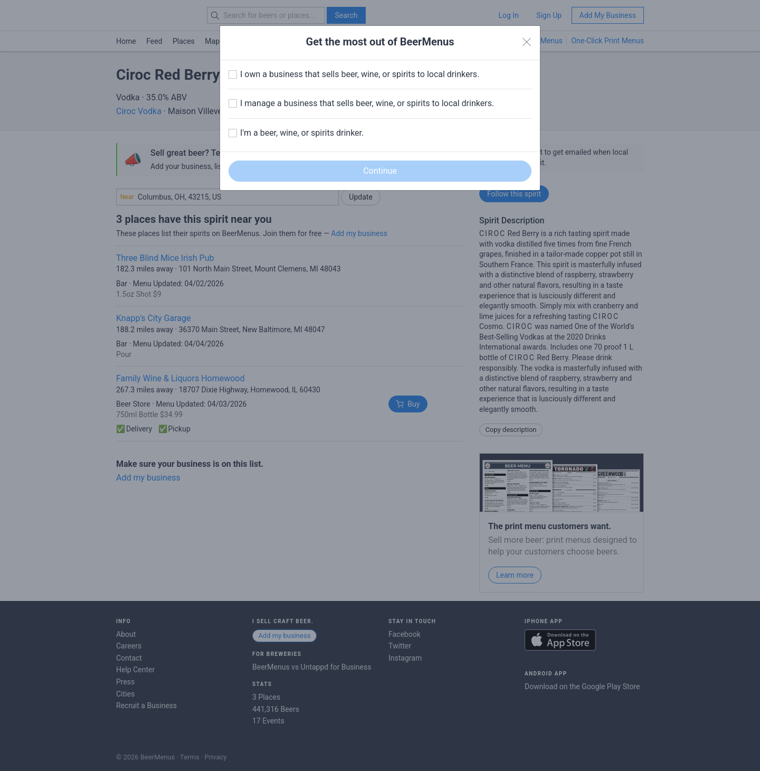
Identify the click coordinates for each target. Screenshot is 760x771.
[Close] (526, 42)
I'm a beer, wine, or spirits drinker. (302, 133)
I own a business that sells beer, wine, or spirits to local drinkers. (359, 74)
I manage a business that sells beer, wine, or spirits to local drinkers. (367, 103)
